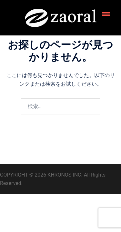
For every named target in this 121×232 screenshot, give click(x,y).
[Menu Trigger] (106, 14)
